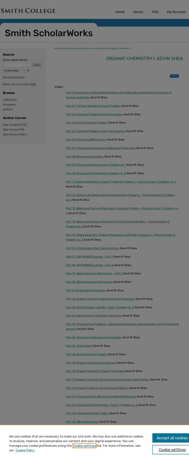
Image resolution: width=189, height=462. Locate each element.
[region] (94, 443)
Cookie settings (84, 446)
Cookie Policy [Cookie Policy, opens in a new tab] (25, 450)
